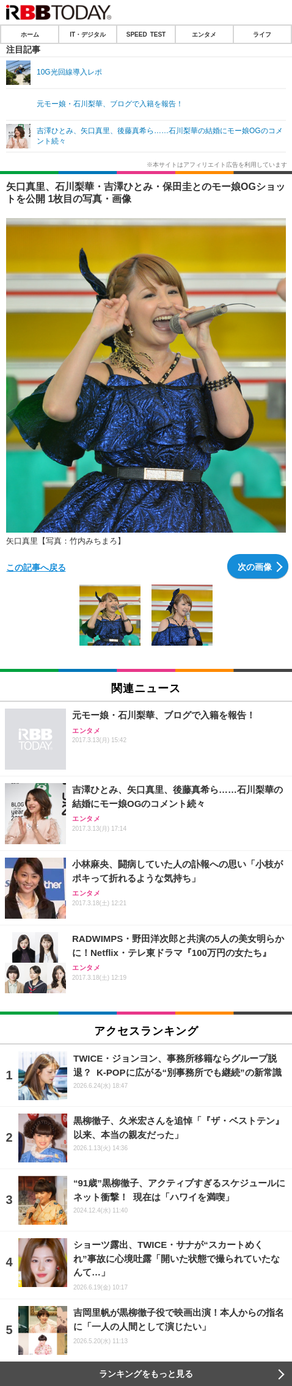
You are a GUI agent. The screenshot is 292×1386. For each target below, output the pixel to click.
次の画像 (255, 566)
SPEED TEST (146, 34)
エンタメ (204, 34)
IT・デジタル (88, 34)
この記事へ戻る (36, 567)
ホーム (30, 34)
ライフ (262, 34)
